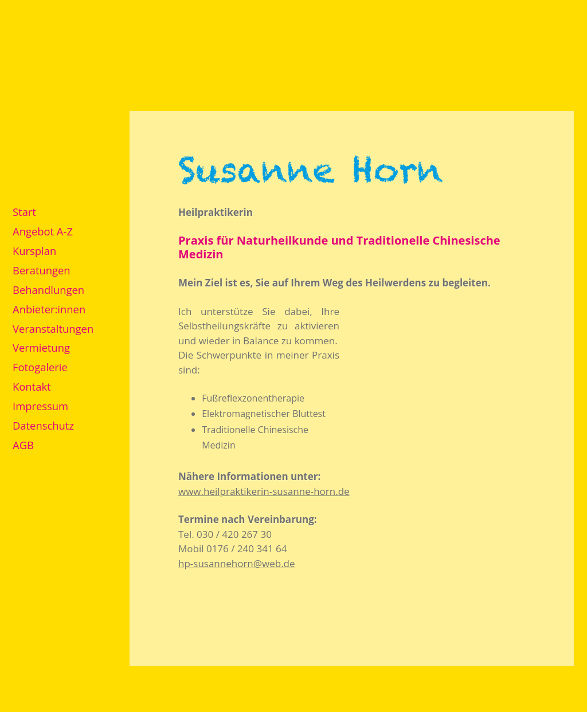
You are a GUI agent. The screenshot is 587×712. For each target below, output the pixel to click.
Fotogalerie (40, 367)
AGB (23, 445)
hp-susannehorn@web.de (236, 563)
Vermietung (41, 347)
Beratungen (42, 270)
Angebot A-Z (43, 231)
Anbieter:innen (49, 309)
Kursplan (34, 250)
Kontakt (32, 386)
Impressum (40, 406)
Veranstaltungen (53, 328)
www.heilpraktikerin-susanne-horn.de (264, 491)
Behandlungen (48, 289)
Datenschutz (43, 425)
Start (24, 211)
